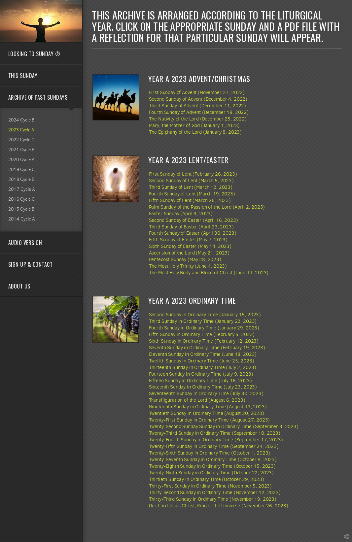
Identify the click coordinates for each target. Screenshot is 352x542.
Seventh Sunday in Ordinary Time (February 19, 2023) (207, 347)
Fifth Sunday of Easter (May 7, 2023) (188, 239)
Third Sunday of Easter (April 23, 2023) (191, 226)
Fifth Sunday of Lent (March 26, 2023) (190, 200)
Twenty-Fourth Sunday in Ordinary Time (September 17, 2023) (216, 439)
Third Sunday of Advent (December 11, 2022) (197, 105)
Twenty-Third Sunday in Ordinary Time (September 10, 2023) (214, 433)
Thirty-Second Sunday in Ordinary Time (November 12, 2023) (215, 492)
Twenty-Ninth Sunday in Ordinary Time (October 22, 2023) (211, 472)
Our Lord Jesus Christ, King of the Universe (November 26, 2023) (218, 505)
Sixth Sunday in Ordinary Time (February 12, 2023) (204, 341)
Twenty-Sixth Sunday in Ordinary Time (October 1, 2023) (209, 453)
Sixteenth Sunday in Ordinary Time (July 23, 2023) (203, 387)
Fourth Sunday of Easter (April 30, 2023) (192, 233)
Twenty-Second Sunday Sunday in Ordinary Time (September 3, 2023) (224, 426)
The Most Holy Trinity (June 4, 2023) (188, 266)
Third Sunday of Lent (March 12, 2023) (190, 187)
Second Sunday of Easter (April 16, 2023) (193, 220)
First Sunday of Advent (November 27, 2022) (197, 92)
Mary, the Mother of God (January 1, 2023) (194, 125)
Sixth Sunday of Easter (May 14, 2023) (190, 246)
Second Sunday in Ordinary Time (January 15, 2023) (205, 314)
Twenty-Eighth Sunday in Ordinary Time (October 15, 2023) (212, 466)
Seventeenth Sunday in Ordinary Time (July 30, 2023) (206, 393)
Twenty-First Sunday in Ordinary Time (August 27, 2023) (209, 420)
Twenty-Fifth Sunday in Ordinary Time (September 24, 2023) (214, 446)
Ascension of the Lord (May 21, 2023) (189, 253)
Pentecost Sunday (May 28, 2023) (185, 259)
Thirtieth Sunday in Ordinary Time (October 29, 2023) (206, 479)
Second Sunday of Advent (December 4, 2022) (198, 99)
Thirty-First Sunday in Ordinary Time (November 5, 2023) (210, 486)
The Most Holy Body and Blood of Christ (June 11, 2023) (209, 272)
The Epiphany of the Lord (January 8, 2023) (195, 132)
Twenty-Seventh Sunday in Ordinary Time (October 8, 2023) (213, 459)
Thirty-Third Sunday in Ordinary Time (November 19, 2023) (212, 499)
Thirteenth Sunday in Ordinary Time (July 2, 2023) (202, 367)
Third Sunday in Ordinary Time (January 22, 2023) (203, 321)
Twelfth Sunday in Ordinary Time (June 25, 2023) (201, 360)
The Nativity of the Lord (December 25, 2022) (198, 119)
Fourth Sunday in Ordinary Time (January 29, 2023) (204, 327)
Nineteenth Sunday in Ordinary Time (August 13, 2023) (208, 406)
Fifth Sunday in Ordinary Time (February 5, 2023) (202, 334)
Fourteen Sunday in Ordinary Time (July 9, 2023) (201, 374)
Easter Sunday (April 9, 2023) (181, 213)
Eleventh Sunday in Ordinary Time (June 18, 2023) (203, 354)
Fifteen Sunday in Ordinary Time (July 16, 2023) (200, 380)
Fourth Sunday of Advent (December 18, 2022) (199, 112)
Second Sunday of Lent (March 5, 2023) (191, 180)
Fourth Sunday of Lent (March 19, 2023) (192, 193)
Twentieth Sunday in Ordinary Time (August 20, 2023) (206, 413)
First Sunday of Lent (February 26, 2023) (193, 174)
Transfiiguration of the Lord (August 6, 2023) (197, 400)
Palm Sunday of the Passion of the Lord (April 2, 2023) (207, 207)
